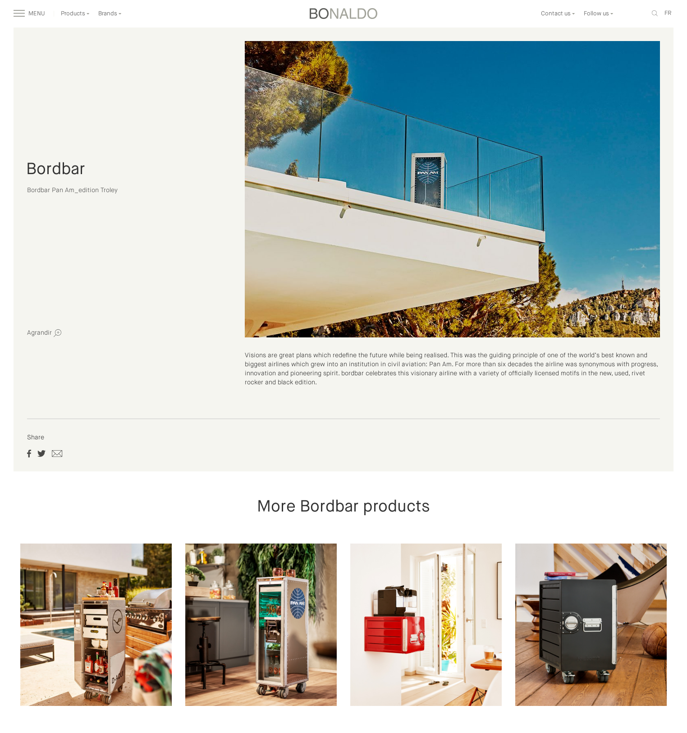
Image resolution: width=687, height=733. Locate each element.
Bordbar (55, 169)
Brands (110, 14)
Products (75, 14)
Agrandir (44, 333)
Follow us (599, 14)
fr (667, 13)
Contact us (558, 14)
